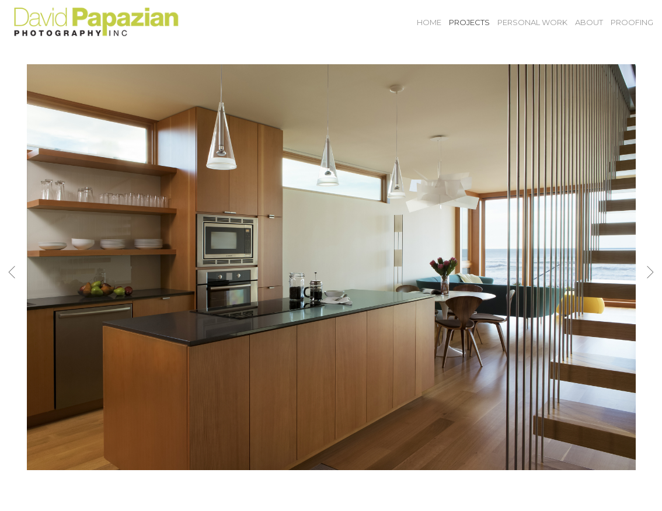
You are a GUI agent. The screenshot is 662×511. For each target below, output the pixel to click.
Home (429, 22)
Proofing (632, 22)
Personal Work (532, 22)
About (589, 22)
